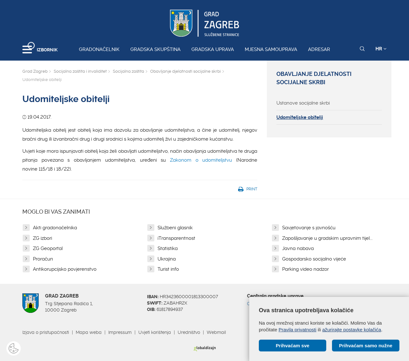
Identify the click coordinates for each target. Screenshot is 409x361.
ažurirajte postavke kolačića (351, 329)
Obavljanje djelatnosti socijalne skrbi (185, 71)
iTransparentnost (176, 238)
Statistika (168, 248)
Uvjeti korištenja (154, 332)
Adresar (319, 49)
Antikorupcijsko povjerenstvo (64, 269)
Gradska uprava (212, 49)
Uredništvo (189, 332)
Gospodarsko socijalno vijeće (314, 259)
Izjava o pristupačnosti (45, 332)
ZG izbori (42, 238)
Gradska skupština (155, 49)
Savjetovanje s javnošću (309, 228)
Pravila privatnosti (297, 329)
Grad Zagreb (35, 71)
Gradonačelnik (99, 49)
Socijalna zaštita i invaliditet (80, 71)
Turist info (168, 269)
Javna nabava (298, 248)
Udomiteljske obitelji (299, 117)
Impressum (120, 332)
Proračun (43, 259)
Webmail (216, 332)
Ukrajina (167, 259)
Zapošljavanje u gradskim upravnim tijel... (327, 238)
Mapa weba (89, 332)
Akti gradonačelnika (55, 228)
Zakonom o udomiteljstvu (201, 160)
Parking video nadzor (305, 269)
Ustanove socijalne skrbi (303, 103)
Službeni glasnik (175, 228)
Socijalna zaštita (128, 71)
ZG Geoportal (48, 248)
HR (381, 49)
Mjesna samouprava (271, 49)
